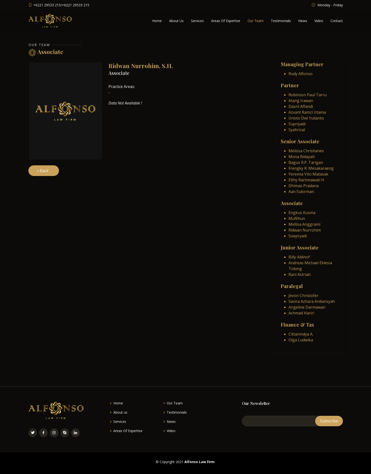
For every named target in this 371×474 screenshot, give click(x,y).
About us (120, 412)
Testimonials (281, 20)
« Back (43, 173)
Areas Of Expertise (225, 20)
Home (157, 20)
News (302, 20)
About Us (176, 20)
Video (318, 20)
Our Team (255, 20)
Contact (336, 20)
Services (197, 20)
